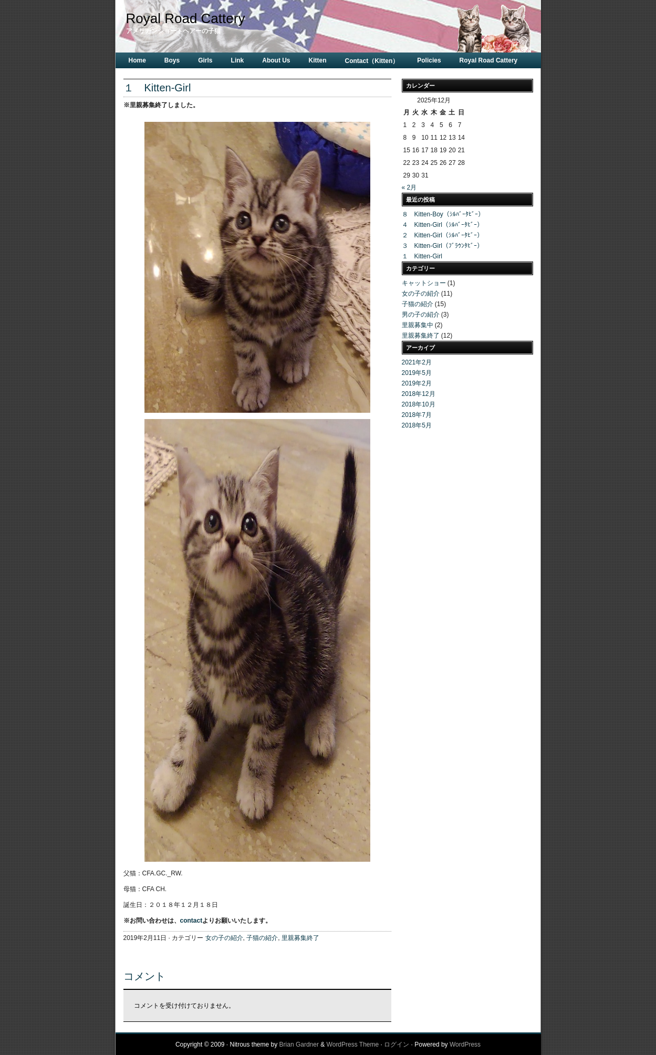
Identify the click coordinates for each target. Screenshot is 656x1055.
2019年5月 (417, 373)
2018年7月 (417, 415)
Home (137, 60)
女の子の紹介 (224, 938)
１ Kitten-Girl (422, 256)
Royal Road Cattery (185, 18)
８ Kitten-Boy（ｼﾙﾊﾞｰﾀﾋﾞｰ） (443, 214)
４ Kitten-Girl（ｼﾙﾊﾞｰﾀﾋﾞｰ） (442, 224)
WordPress (465, 1044)
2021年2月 (417, 362)
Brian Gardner (299, 1044)
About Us (276, 60)
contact (191, 920)
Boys (172, 60)
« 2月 (409, 187)
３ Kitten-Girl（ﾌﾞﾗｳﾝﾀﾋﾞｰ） (442, 245)
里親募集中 (417, 325)
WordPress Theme (353, 1044)
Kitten (318, 60)
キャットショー (424, 283)
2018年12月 (418, 394)
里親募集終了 (300, 938)
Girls (205, 60)
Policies (429, 60)
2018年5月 (417, 425)
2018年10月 (418, 404)
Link (237, 60)
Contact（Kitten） (372, 61)
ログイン (396, 1044)
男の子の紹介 (421, 314)
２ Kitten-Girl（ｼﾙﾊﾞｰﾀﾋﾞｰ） (442, 235)
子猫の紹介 (262, 938)
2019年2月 (417, 383)
